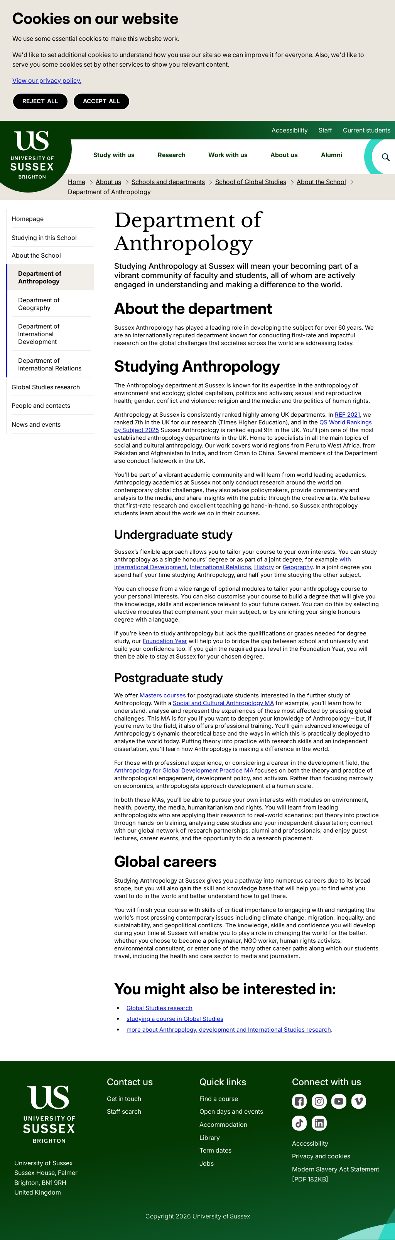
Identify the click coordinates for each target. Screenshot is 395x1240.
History (264, 567)
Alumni (331, 155)
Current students (366, 130)
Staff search (124, 1111)
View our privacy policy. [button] (46, 80)
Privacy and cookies (321, 1156)
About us (284, 155)
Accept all (101, 101)
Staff (325, 130)
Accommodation (223, 1124)
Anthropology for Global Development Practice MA (183, 770)
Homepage (28, 219)
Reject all (40, 101)
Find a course (218, 1099)
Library (209, 1137)
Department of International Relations (49, 364)
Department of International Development (39, 333)
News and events (36, 424)
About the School (36, 255)
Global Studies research (159, 1008)
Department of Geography (39, 304)
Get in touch (124, 1099)
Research (172, 155)
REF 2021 (347, 414)
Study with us (114, 155)
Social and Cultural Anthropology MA (223, 703)
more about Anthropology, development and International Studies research (229, 1029)
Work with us (228, 155)
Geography (297, 567)
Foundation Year (165, 641)
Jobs (206, 1163)
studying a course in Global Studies (175, 1018)
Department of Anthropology (39, 277)
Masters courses (163, 695)
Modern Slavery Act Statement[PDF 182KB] (335, 1174)
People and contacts (41, 405)
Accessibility (290, 130)
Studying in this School (44, 237)
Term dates (215, 1150)
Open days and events (231, 1111)
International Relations (220, 567)
